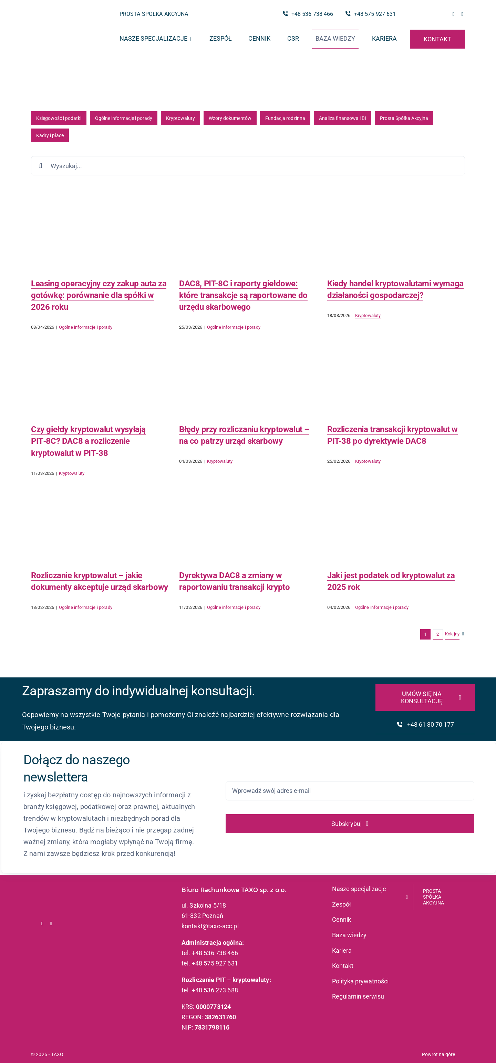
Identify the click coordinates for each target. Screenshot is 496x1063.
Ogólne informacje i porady (85, 327)
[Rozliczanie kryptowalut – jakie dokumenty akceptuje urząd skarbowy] (100, 520)
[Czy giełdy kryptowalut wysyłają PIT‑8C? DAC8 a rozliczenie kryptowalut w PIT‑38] (100, 374)
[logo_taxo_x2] (60, 19)
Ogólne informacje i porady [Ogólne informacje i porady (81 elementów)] (123, 118)
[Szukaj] (40, 165)
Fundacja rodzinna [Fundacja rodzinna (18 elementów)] (285, 118)
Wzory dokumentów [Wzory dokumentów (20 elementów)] (230, 118)
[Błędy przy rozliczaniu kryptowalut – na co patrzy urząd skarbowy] (248, 374)
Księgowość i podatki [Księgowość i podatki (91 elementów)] (58, 118)
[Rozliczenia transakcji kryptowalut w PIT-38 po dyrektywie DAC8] (396, 374)
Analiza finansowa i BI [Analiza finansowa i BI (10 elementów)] (342, 118)
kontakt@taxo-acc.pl (210, 926)
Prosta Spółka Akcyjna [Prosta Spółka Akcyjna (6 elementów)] (404, 118)
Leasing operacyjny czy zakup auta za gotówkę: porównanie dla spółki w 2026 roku (98, 295)
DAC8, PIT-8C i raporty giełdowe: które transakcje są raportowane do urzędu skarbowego (243, 295)
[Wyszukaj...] (248, 165)
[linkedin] (462, 14)
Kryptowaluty (368, 315)
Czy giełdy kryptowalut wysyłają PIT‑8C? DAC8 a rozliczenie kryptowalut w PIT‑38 (88, 441)
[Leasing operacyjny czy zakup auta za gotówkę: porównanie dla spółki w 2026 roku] (100, 228)
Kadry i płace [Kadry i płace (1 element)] (50, 135)
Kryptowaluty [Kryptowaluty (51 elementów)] (180, 118)
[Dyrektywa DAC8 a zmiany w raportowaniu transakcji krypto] (248, 520)
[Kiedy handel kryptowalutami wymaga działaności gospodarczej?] (396, 228)
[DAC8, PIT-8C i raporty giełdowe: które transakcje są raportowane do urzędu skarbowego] (248, 228)
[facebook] (454, 14)
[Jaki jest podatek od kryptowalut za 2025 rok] (396, 520)
